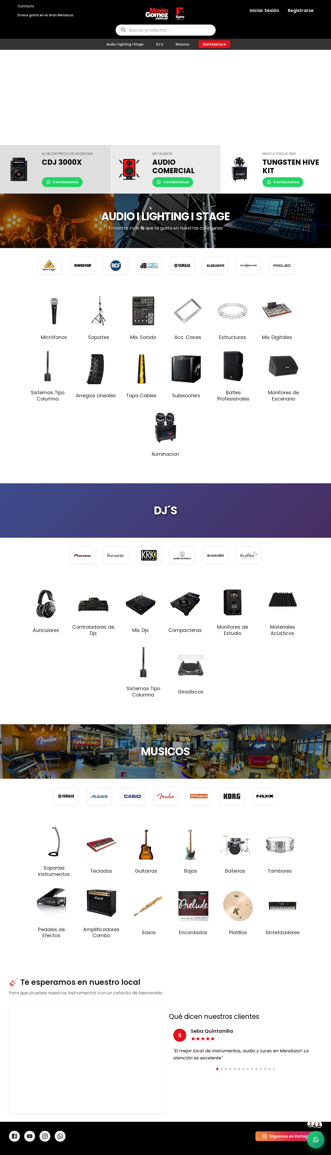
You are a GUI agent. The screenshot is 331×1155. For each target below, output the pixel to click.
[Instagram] (44, 1136)
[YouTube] (29, 1136)
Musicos (182, 44)
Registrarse (301, 10)
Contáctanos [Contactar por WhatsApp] (62, 182)
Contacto (26, 6)
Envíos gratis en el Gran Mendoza (45, 15)
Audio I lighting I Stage (125, 44)
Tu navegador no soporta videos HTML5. (165, 97)
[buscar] (165, 30)
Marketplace (214, 44)
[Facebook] (14, 1136)
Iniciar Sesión (264, 10)
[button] (55, 169)
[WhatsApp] (60, 1136)
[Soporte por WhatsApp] (315, 1139)
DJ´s (159, 44)
